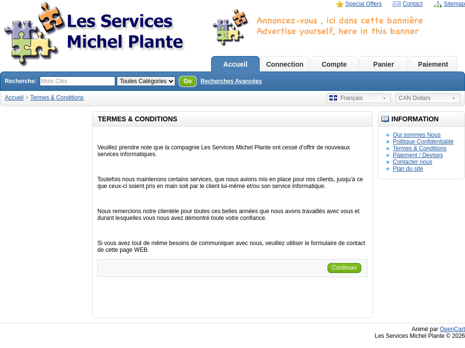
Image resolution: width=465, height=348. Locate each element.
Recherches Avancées (231, 81)
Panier (383, 64)
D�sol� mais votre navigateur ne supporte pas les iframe (332, 44)
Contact (412, 3)
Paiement (433, 64)
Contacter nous (412, 162)
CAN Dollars (415, 98)
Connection (285, 64)
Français (346, 98)
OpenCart (452, 329)
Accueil (235, 64)
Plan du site (408, 168)
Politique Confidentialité (423, 141)
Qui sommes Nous (417, 134)
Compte (334, 64)
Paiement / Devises (418, 155)
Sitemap (454, 3)
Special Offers (363, 3)
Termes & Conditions (57, 97)
